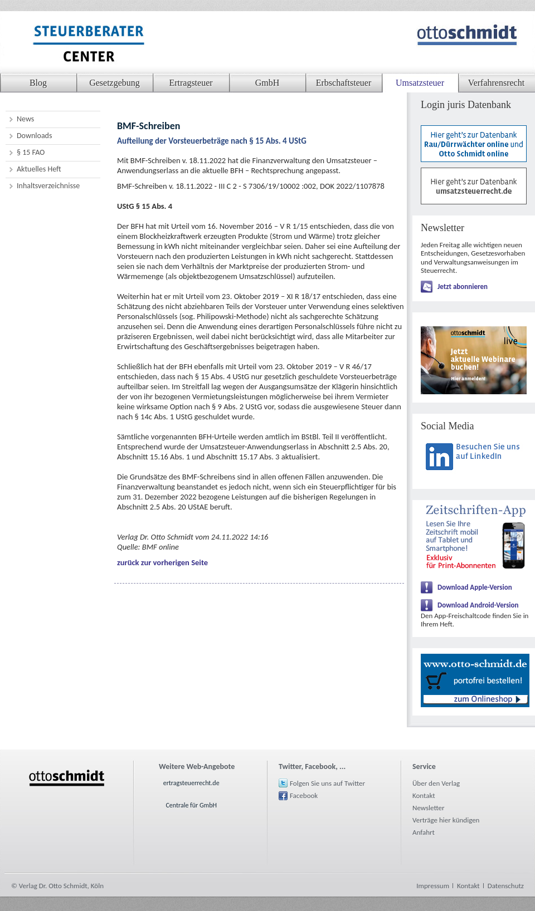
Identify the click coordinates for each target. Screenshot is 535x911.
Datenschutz (506, 885)
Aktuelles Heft (39, 169)
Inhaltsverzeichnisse (48, 185)
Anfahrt (423, 832)
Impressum (432, 885)
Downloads (34, 135)
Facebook (304, 795)
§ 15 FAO (31, 152)
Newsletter (428, 808)
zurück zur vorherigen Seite (162, 562)
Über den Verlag (436, 783)
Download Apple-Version (474, 587)
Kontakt (423, 795)
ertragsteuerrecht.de (191, 783)
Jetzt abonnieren (462, 286)
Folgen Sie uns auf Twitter (327, 783)
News (25, 119)
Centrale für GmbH (191, 805)
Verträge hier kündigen (445, 820)
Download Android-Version (478, 605)
